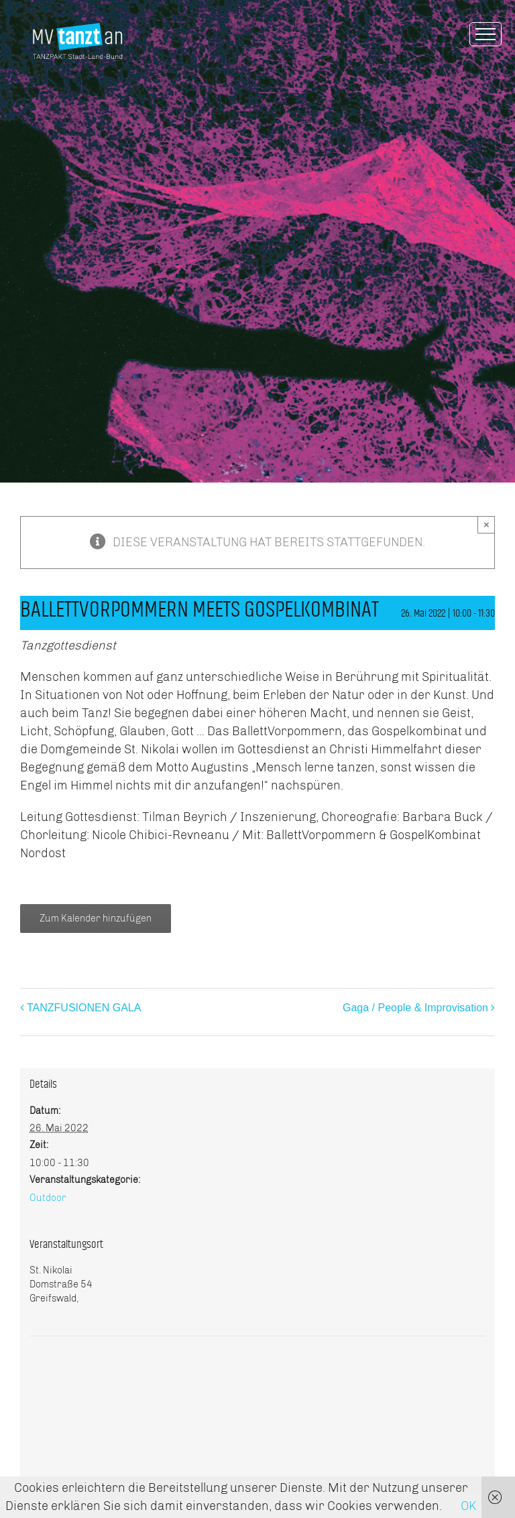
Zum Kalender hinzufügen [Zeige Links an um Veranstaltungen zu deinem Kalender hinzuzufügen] (96, 918)
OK (468, 1506)
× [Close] (486, 524)
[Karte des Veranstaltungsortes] (257, 1377)
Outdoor (48, 1198)
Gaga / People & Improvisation (415, 1007)
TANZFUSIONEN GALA (84, 1007)
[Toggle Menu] (485, 34)
